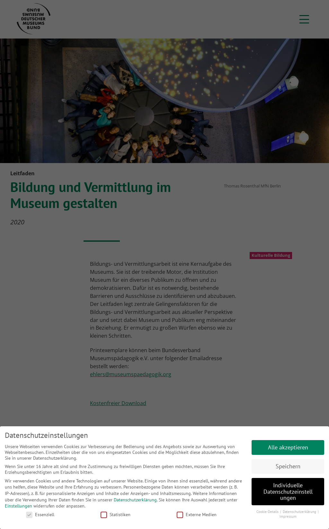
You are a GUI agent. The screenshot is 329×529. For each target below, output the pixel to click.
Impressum (288, 516)
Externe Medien (197, 514)
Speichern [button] (288, 466)
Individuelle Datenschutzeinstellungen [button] (288, 491)
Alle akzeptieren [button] (288, 447)
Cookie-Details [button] (268, 511)
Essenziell (40, 514)
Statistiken (115, 514)
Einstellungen (18, 506)
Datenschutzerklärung (135, 500)
